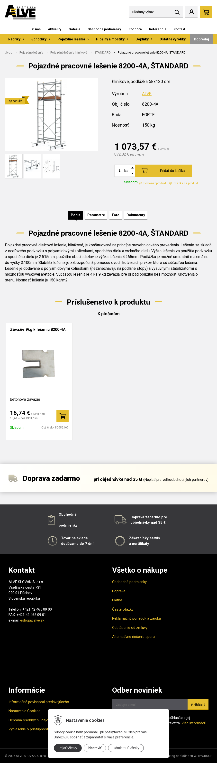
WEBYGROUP (203, 756)
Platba (117, 600)
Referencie (157, 29)
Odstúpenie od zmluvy (129, 627)
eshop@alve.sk (32, 620)
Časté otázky (122, 609)
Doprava (118, 591)
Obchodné (68, 514)
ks (126, 170)
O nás (36, 29)
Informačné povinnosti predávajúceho (39, 702)
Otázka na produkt (183, 183)
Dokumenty (136, 215)
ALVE (147, 93)
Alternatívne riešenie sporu (133, 636)
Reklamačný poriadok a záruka (136, 618)
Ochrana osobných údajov (29, 720)
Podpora (135, 29)
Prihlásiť (198, 705)
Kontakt (179, 29)
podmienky (68, 525)
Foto (115, 215)
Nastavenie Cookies (24, 711)
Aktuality (54, 29)
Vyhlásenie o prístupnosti (29, 729)
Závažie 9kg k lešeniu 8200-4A (38, 329)
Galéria (74, 29)
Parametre (96, 215)
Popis (75, 215)
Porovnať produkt (152, 183)
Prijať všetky (67, 748)
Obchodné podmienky (104, 29)
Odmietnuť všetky (126, 748)
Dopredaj (201, 39)
